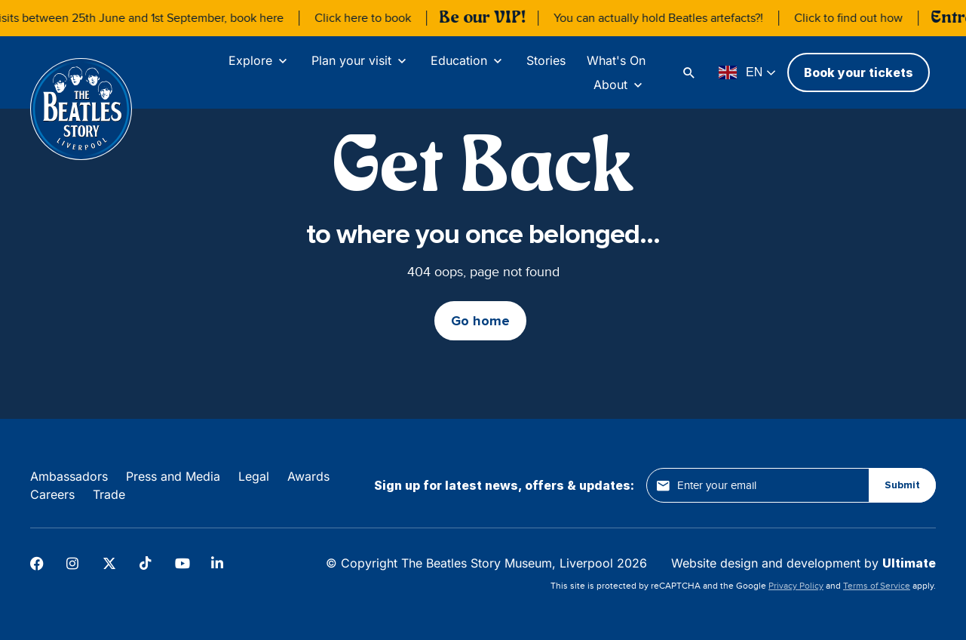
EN (740, 72)
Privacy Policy (795, 585)
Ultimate (909, 563)
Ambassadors (69, 476)
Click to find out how (856, 18)
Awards (308, 476)
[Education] (468, 60)
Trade (109, 494)
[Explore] (259, 60)
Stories (546, 60)
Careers (52, 494)
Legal (253, 476)
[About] (619, 84)
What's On (616, 60)
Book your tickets (858, 72)
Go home (480, 320)
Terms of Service (876, 585)
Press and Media (173, 476)
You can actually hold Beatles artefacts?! (666, 18)
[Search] (691, 72)
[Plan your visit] (360, 60)
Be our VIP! (489, 18)
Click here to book (370, 18)
